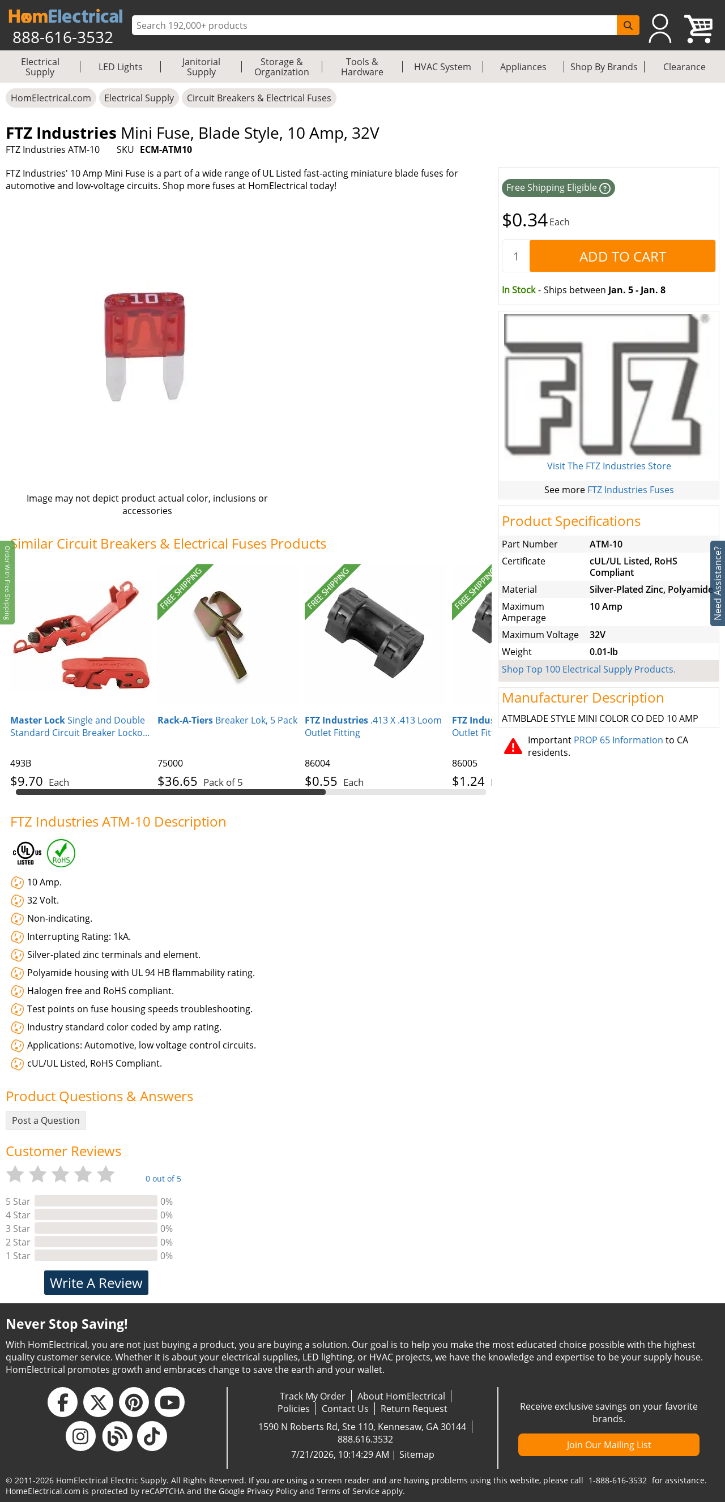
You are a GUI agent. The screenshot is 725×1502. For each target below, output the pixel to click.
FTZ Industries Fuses (630, 489)
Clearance (684, 67)
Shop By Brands (604, 67)
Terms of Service (348, 1491)
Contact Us (345, 1408)
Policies (294, 1408)
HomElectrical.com (51, 98)
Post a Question (46, 1120)
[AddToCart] (622, 256)
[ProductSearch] (376, 25)
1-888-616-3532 (617, 1480)
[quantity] (516, 256)
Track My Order (313, 1396)
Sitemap (416, 1454)
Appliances (523, 67)
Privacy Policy (272, 1491)
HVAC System (442, 67)
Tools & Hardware (362, 66)
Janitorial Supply (201, 66)
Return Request (414, 1408)
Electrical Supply (40, 66)
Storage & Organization (281, 66)
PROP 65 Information (618, 740)
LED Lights (121, 67)
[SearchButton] (628, 25)
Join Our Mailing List (609, 1445)
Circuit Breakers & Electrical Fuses (259, 98)
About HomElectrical (401, 1396)
